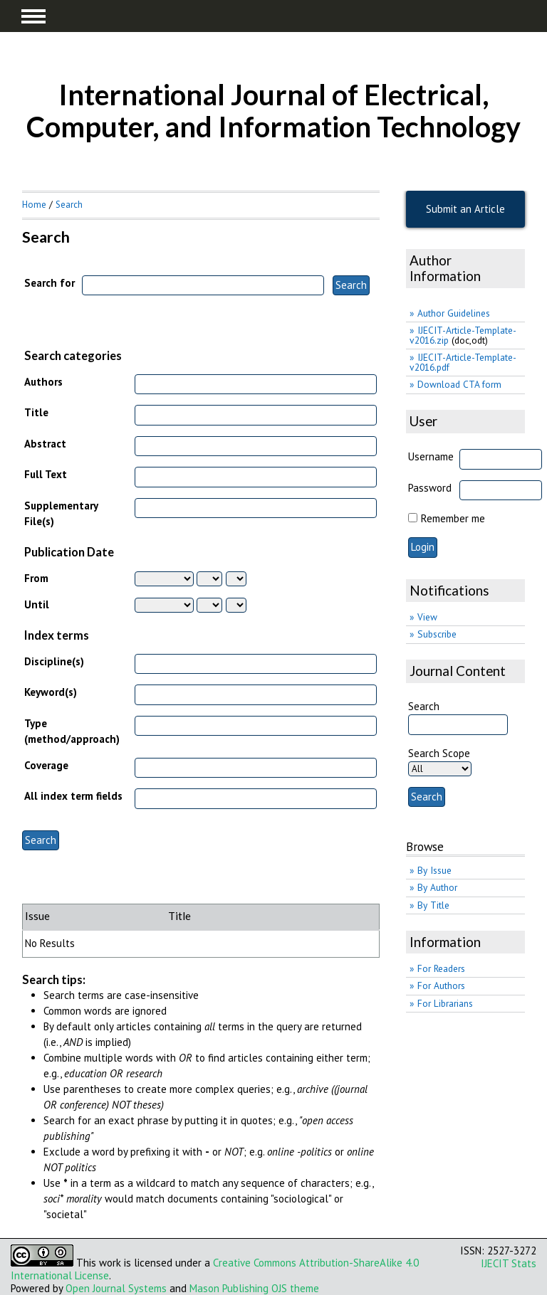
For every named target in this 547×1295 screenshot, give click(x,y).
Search (69, 205)
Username (431, 456)
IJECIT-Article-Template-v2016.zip (463, 335)
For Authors (441, 985)
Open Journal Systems (116, 1288)
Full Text (45, 474)
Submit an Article (465, 209)
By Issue (434, 870)
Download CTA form (459, 384)
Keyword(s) (50, 692)
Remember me (453, 518)
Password (430, 488)
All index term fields (73, 796)
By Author (437, 887)
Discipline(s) (54, 661)
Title (36, 412)
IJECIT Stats (508, 1263)
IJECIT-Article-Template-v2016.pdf (463, 362)
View (427, 616)
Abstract (45, 443)
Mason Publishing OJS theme (254, 1288)
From (36, 578)
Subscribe (437, 634)
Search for (49, 283)
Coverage (46, 765)
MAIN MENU (33, 16)
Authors (43, 381)
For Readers (441, 968)
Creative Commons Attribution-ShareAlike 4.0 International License (215, 1269)
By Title (433, 905)
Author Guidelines (453, 313)
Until (36, 604)
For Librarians (445, 1003)
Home (34, 205)
